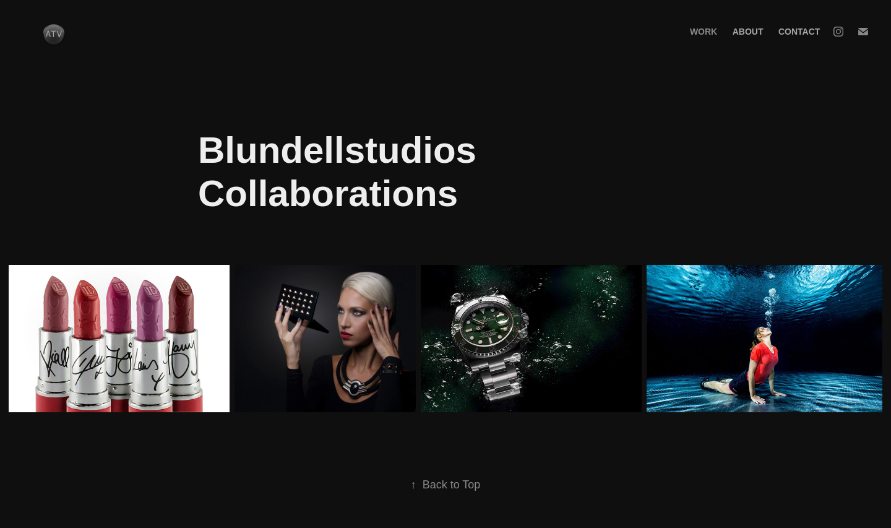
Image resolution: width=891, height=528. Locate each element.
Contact (799, 32)
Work (703, 32)
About (748, 32)
